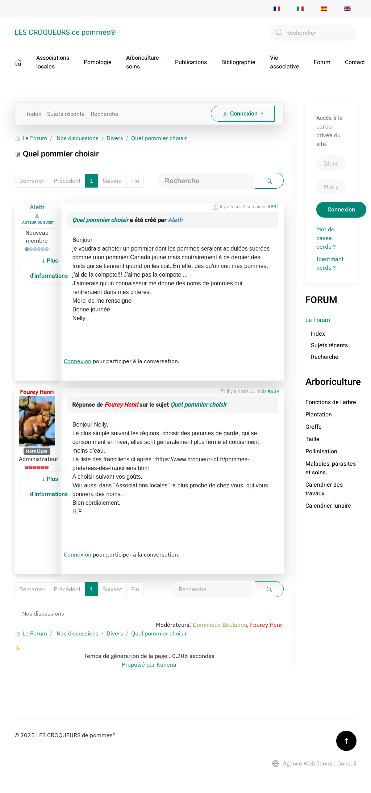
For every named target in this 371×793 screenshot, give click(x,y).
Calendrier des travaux (324, 489)
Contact (355, 62)
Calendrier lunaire (328, 506)
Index (33, 113)
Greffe (313, 427)
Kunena (166, 664)
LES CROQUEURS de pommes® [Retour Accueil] (65, 32)
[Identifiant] (331, 163)
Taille (312, 439)
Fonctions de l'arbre (330, 402)
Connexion (77, 361)
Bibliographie (238, 62)
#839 (273, 391)
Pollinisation (321, 451)
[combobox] (313, 33)
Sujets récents (66, 113)
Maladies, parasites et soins (330, 468)
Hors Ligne (36, 451)
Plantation (318, 414)
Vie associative (284, 62)
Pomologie (98, 62)
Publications (191, 62)
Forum (322, 62)
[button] (346, 741)
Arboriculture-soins (143, 62)
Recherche (104, 113)
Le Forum (317, 320)
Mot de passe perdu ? (326, 238)
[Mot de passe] (331, 186)
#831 (273, 207)
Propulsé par (139, 664)
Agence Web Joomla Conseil (314, 763)
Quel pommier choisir (100, 219)
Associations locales (52, 62)
